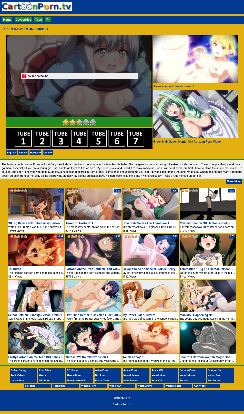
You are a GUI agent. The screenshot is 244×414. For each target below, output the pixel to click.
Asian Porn (101, 370)
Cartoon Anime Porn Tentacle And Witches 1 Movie (100, 269)
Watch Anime (144, 385)
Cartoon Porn (187, 370)
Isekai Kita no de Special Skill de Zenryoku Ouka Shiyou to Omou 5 (168, 269)
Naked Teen (102, 380)
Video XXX (115, 385)
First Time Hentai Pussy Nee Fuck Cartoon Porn (98, 315)
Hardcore (35, 152)
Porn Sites (45, 370)
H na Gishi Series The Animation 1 (146, 223)
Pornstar (184, 380)
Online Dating (18, 370)
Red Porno (214, 380)
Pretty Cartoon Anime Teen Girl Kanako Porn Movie (43, 357)
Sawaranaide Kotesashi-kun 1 (173, 86)
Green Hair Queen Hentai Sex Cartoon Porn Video (187, 141)
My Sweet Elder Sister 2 (139, 315)
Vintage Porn (88, 385)
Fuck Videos (18, 375)
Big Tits (11, 152)
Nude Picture (130, 380)
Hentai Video (158, 375)
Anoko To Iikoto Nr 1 (79, 223)
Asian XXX (157, 370)
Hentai (42, 375)
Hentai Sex (214, 375)
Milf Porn (44, 380)
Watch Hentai (173, 385)
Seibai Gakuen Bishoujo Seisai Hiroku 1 (35, 315)
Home (7, 19)
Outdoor (48, 152)
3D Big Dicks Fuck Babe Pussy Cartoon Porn (38, 223)
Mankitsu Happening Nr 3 (197, 315)
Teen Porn (59, 385)
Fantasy (22, 152)
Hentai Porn (74, 375)
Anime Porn (130, 370)
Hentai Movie (187, 375)
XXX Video (200, 385)
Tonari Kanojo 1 (133, 357)
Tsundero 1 (16, 269)
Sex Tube (30, 385)
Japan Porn (17, 380)
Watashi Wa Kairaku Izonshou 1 (86, 357)
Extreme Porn (215, 370)
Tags (38, 19)
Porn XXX (156, 380)
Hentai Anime (131, 375)
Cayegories (23, 19)
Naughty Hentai (76, 380)
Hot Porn (100, 375)
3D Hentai (72, 370)
